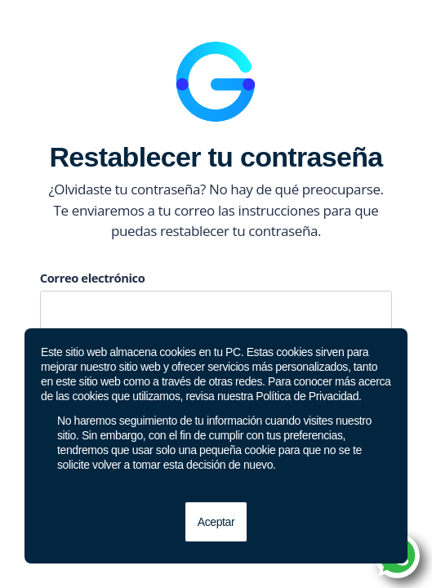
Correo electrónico (92, 278)
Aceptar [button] (216, 521)
